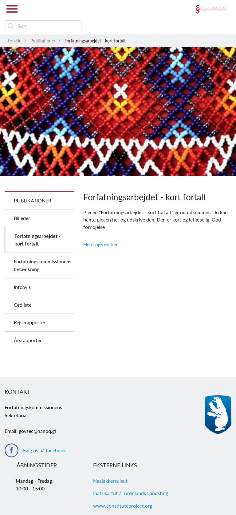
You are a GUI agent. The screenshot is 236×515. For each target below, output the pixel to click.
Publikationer (42, 40)
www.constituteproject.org (122, 506)
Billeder (22, 218)
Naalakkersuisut (110, 481)
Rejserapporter (29, 322)
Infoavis (22, 287)
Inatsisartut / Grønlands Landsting (130, 493)
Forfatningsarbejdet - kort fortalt (95, 40)
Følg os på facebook (44, 450)
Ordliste (22, 305)
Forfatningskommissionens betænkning (42, 265)
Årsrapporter (28, 340)
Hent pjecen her (100, 244)
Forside (14, 40)
